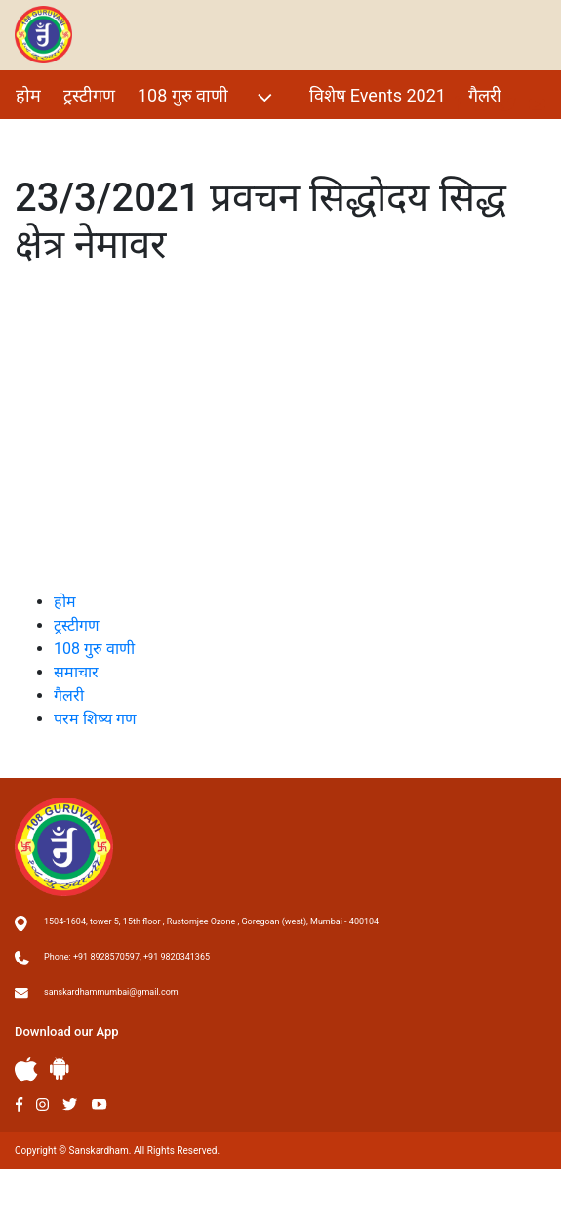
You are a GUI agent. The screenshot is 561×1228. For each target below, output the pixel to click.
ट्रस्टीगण (89, 95)
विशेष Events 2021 (377, 95)
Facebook (19, 1104)
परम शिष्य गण (61, 137)
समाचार (76, 672)
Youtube (99, 1104)
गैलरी (484, 95)
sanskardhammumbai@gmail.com (111, 992)
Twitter (70, 1104)
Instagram (42, 1104)
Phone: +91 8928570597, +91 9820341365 (127, 957)
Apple (26, 1069)
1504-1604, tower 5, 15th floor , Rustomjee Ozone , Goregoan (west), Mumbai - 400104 (211, 921)
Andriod (59, 1068)
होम (28, 95)
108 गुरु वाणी (207, 97)
